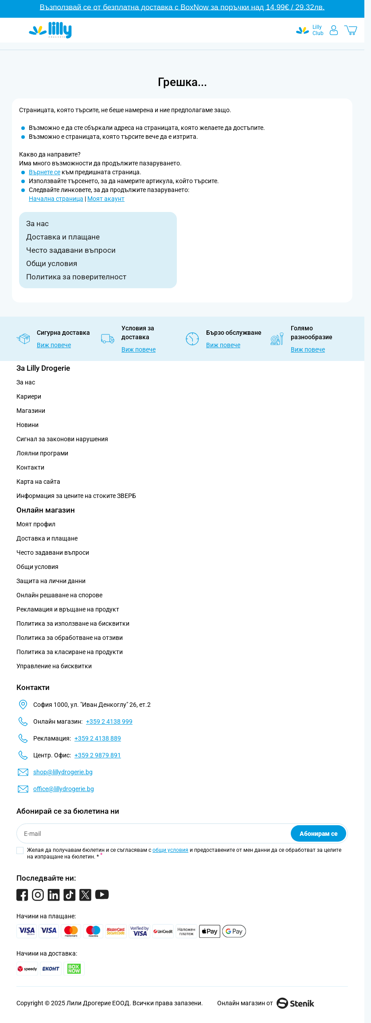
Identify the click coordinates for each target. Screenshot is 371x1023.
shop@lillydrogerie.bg (63, 772)
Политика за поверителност (76, 276)
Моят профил (35, 524)
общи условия (170, 850)
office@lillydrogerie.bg (63, 788)
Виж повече (54, 345)
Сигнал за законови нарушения (62, 439)
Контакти (30, 467)
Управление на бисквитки (54, 666)
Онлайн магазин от (265, 1003)
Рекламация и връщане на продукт (68, 609)
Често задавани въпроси (71, 250)
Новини (27, 424)
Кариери (28, 396)
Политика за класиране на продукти (69, 651)
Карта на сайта (38, 481)
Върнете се (44, 172)
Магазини (30, 410)
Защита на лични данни (51, 580)
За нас (37, 223)
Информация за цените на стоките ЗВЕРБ (76, 495)
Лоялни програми (42, 453)
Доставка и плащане (63, 236)
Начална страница (56, 198)
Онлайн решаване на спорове (59, 595)
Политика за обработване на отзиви (69, 637)
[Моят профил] (333, 30)
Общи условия (51, 263)
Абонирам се (319, 833)
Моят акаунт (106, 198)
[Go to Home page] (50, 30)
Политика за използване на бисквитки (72, 623)
